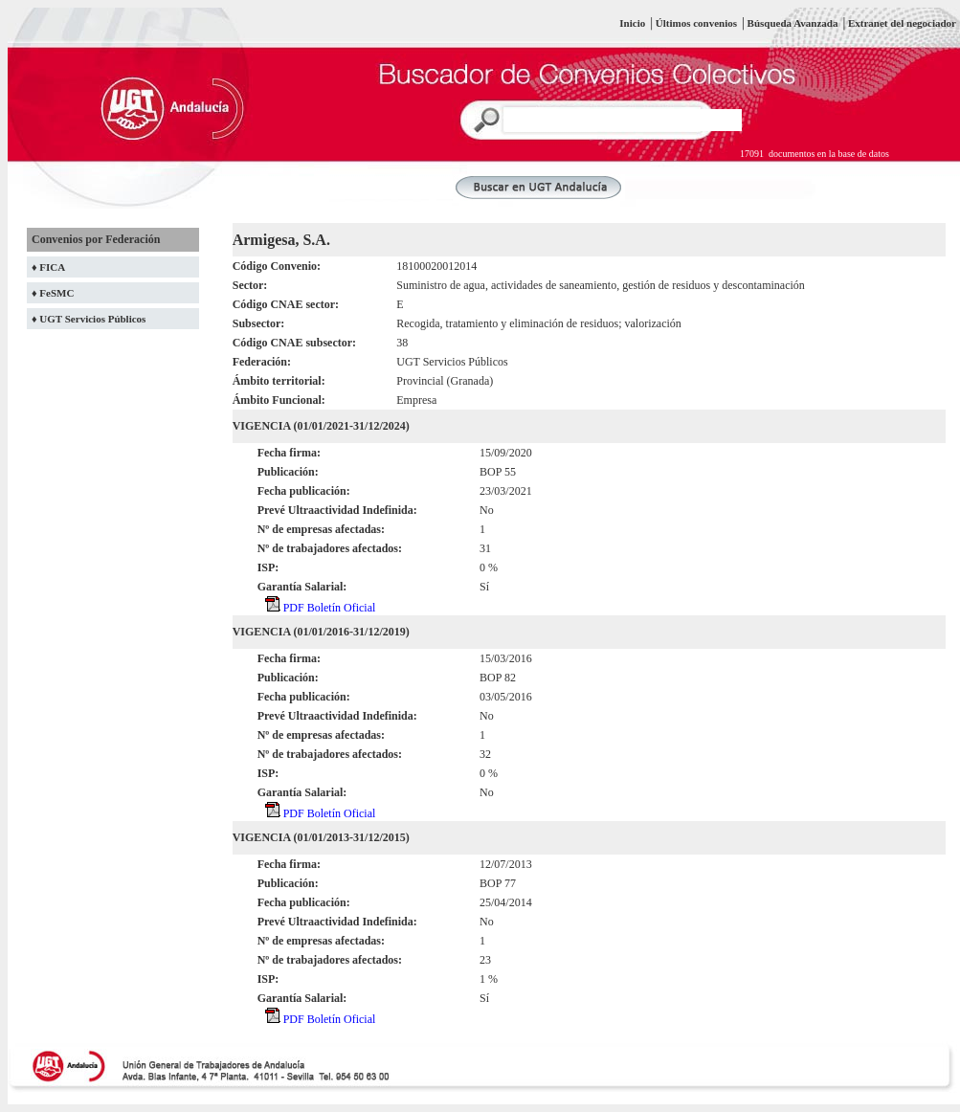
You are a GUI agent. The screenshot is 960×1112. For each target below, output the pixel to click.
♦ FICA (48, 267)
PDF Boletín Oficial (320, 607)
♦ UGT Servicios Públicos (88, 318)
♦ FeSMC (53, 293)
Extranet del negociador (902, 23)
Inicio (632, 23)
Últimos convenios (696, 23)
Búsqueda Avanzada (794, 23)
